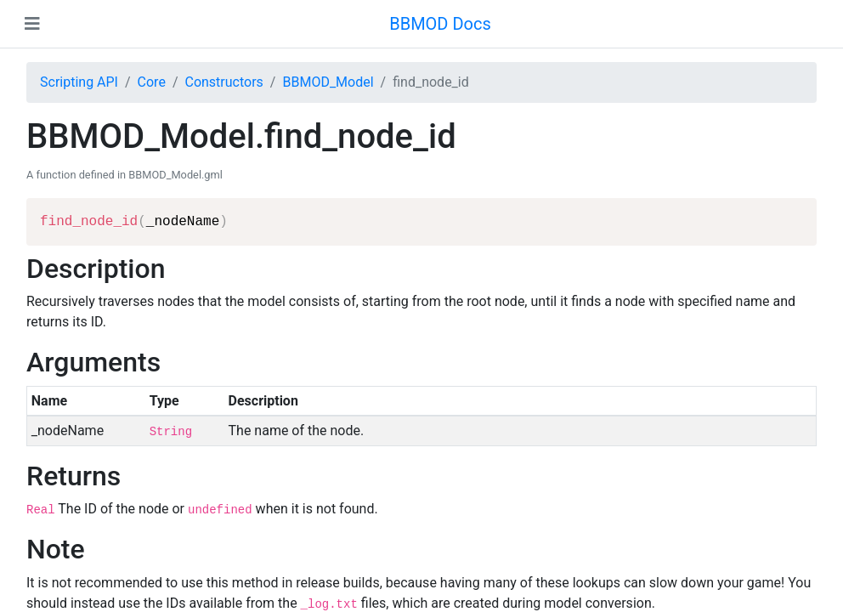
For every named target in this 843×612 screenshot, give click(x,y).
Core (152, 82)
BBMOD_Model (327, 82)
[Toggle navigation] (32, 24)
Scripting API (79, 82)
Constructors (223, 82)
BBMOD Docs (440, 24)
